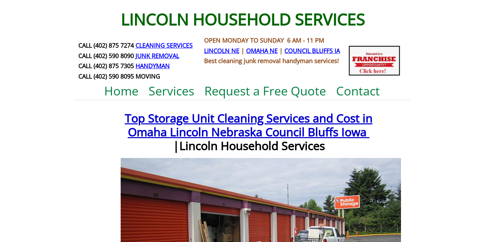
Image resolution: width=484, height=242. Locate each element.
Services (171, 91)
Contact (358, 91)
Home (121, 91)
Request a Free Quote (265, 91)
